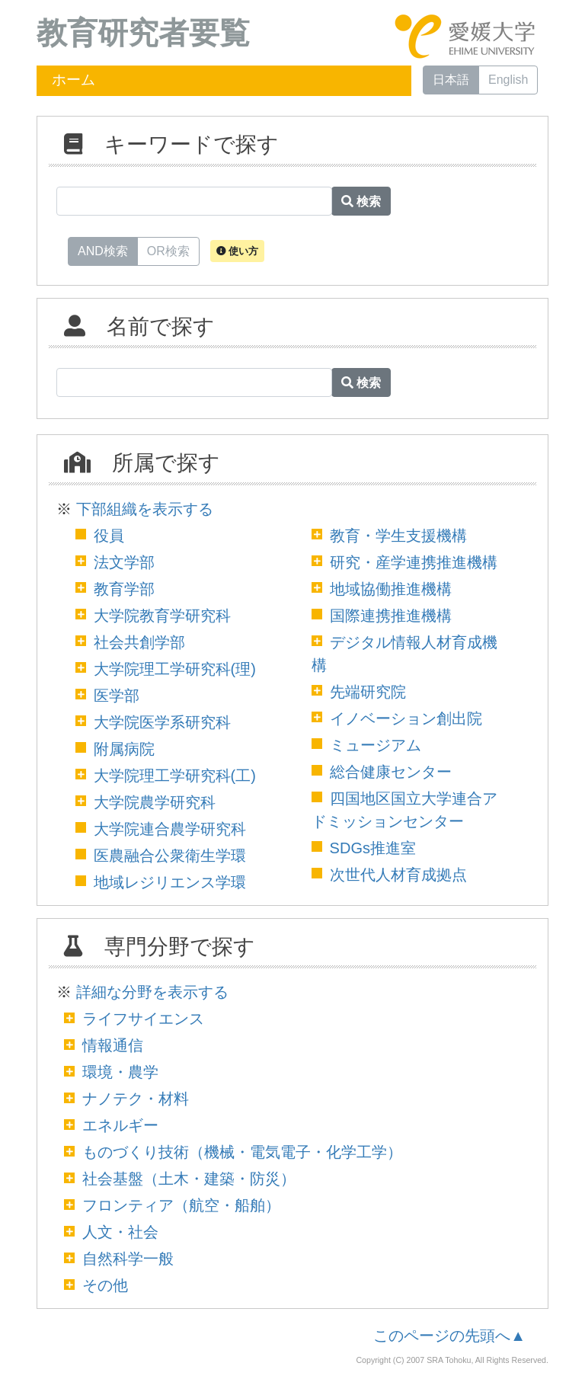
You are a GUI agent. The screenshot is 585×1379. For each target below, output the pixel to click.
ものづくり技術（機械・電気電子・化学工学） (242, 1152)
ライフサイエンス (143, 1018)
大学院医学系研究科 (162, 722)
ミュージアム (375, 745)
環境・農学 (120, 1072)
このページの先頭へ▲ (449, 1335)
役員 (109, 535)
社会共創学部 (139, 642)
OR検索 (168, 250)
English (508, 79)
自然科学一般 (128, 1258)
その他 (105, 1285)
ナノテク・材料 (135, 1098)
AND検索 (103, 250)
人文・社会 (120, 1232)
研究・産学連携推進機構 (413, 562)
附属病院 (124, 749)
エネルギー (120, 1125)
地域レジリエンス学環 (170, 882)
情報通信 (112, 1045)
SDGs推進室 (373, 848)
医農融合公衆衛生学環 (170, 855)
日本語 (451, 79)
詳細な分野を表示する (152, 992)
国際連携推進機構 (391, 615)
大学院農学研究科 (155, 802)
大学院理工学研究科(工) (175, 775)
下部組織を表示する (144, 509)
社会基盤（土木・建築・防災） (189, 1178)
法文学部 (124, 562)
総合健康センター (391, 771)
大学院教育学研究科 (162, 615)
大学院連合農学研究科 (170, 829)
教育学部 (124, 589)
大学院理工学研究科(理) (175, 669)
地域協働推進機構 (391, 589)
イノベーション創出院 (406, 718)
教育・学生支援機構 (398, 535)
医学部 (116, 695)
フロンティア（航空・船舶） (181, 1205)
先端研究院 (368, 691)
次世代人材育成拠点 (398, 874)
